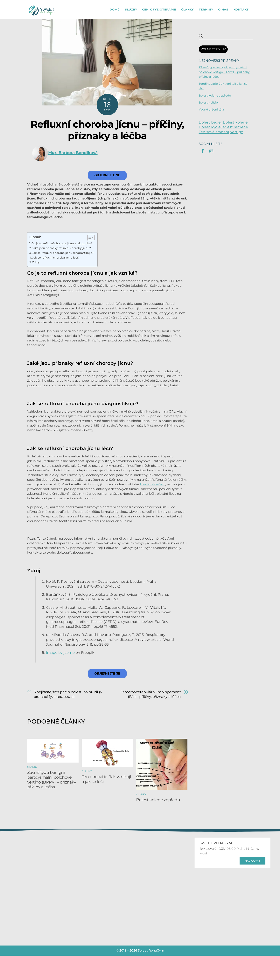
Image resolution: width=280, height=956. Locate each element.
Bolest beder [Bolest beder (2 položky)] (210, 122)
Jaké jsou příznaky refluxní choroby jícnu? (61, 248)
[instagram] (211, 151)
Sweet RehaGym (151, 951)
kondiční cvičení (152, 485)
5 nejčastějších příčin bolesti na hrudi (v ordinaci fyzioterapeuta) (68, 694)
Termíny (206, 9)
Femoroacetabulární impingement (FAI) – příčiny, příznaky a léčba (150, 694)
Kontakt (241, 9)
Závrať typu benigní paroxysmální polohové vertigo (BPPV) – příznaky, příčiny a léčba (51, 780)
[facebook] (202, 151)
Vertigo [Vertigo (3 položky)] (236, 132)
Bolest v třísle (209, 103)
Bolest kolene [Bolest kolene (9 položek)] (235, 122)
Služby (131, 9)
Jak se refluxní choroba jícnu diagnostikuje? (63, 253)
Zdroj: (36, 262)
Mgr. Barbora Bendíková (73, 153)
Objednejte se (107, 175)
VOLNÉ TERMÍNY (213, 49)
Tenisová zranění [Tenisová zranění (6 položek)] (214, 132)
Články (187, 9)
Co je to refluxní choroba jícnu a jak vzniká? (62, 244)
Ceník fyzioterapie (159, 9)
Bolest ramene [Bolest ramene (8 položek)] (234, 127)
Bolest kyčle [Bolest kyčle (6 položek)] (209, 127)
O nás (223, 9)
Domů (115, 9)
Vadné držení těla (211, 110)
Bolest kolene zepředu (158, 800)
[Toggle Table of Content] (89, 238)
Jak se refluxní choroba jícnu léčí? (56, 258)
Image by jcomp (60, 653)
